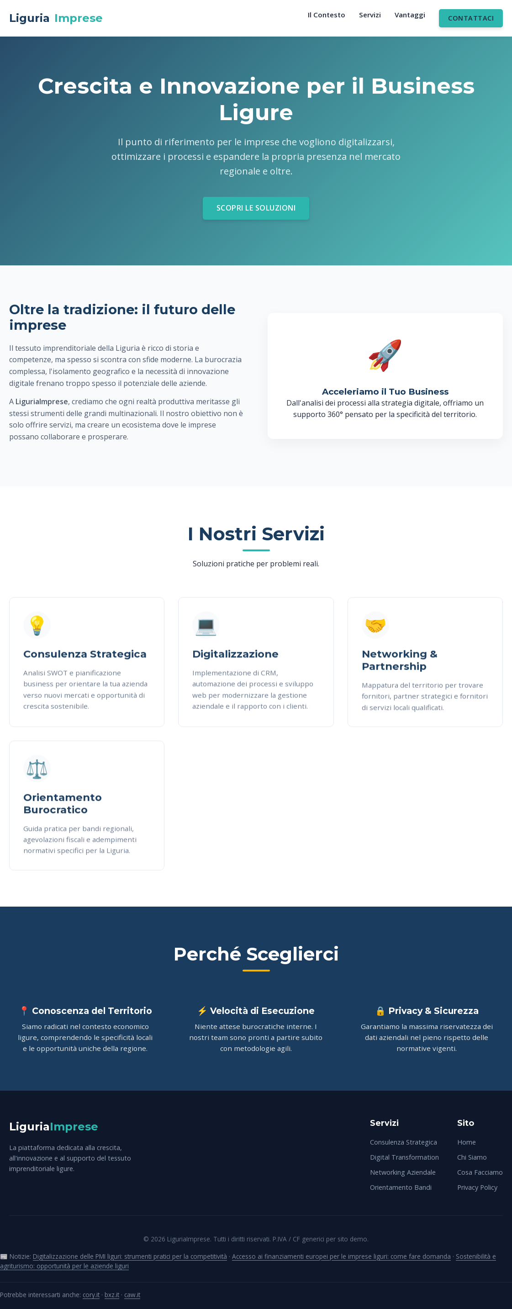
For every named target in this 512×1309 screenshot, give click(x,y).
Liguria (56, 18)
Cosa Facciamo (480, 1172)
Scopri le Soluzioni (256, 208)
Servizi (370, 14)
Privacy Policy (477, 1187)
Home (466, 1142)
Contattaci (471, 18)
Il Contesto (326, 14)
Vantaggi (410, 14)
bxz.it (112, 1294)
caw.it (132, 1294)
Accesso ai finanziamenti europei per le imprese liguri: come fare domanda (341, 1256)
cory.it (91, 1294)
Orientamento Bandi (401, 1187)
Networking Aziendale (403, 1172)
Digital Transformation (404, 1157)
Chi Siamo (472, 1157)
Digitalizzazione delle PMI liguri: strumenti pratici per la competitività (130, 1256)
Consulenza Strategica (403, 1142)
